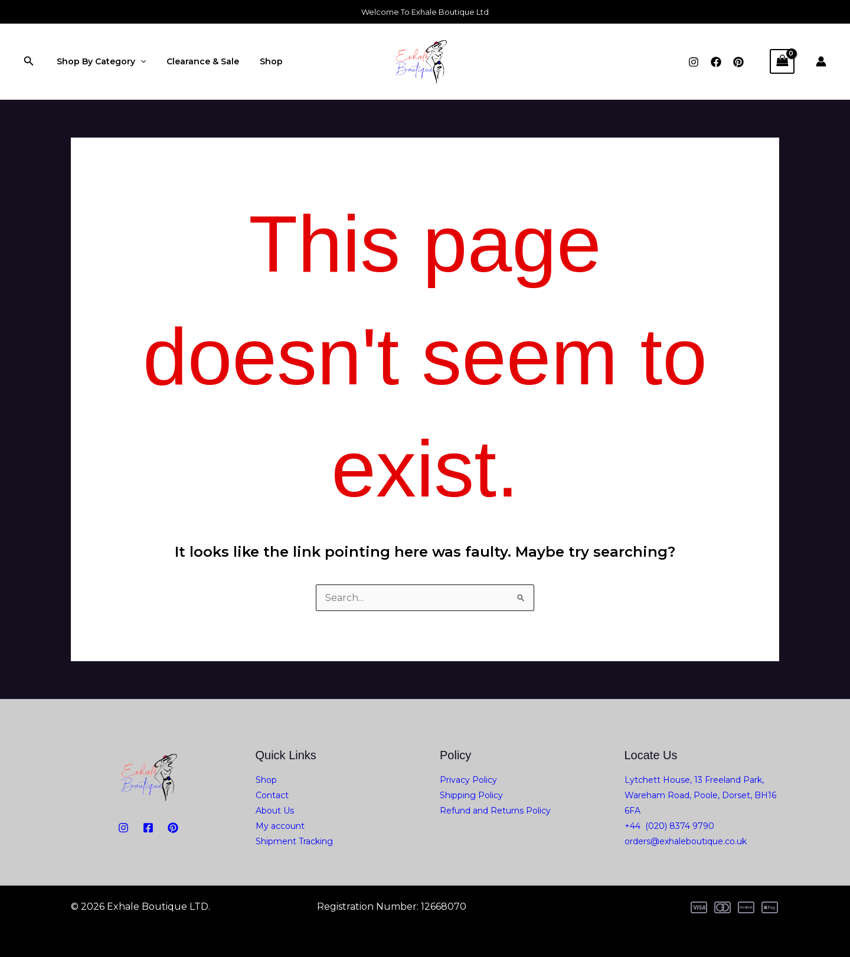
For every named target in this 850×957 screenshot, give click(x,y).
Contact (272, 795)
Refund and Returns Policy (495, 810)
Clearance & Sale (197, 61)
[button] (29, 61)
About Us (275, 810)
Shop (261, 61)
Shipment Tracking (294, 841)
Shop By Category (98, 61)
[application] (138, 61)
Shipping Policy (471, 795)
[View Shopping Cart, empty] (782, 61)
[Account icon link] (821, 61)
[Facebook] (716, 62)
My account (280, 826)
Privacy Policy (468, 780)
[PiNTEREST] (173, 827)
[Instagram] (693, 62)
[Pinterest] (738, 62)
